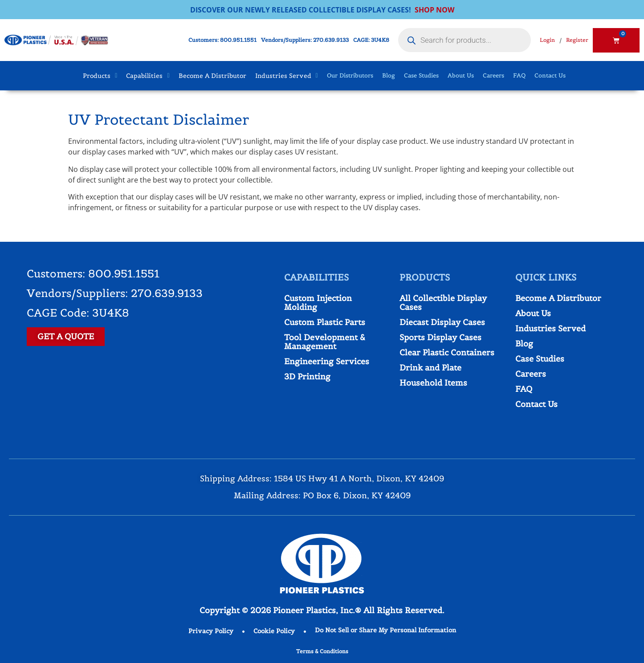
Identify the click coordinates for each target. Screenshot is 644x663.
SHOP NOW (434, 10)
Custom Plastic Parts (324, 322)
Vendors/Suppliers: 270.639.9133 (115, 293)
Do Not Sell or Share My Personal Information (385, 630)
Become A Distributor (558, 298)
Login (547, 40)
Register (577, 40)
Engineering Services (326, 361)
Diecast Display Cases (442, 322)
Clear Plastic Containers (446, 352)
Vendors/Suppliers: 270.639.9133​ (305, 40)
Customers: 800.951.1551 (222, 40)
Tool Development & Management (324, 341)
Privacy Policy (210, 631)
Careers (493, 75)
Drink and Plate (430, 367)
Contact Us (550, 75)
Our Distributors (350, 75)
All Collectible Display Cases (443, 302)
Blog (388, 75)
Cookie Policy (274, 631)
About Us (461, 75)
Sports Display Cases (440, 337)
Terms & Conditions (322, 651)
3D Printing (307, 376)
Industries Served (550, 328)
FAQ (519, 75)
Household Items (433, 383)
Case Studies (421, 75)
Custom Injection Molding (318, 302)
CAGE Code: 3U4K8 (78, 313)
